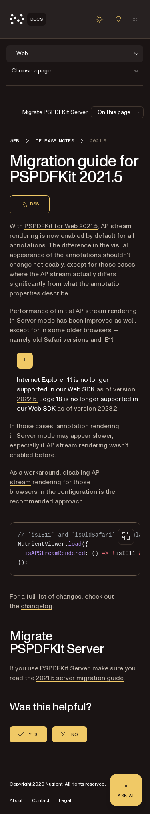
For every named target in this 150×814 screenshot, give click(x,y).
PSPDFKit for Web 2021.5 (61, 226)
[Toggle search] (118, 19)
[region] (75, 549)
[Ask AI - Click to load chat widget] (126, 790)
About (16, 800)
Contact (40, 800)
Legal (65, 800)
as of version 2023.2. (87, 408)
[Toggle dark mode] (99, 19)
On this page (120, 112)
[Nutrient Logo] (28, 19)
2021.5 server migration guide (80, 678)
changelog (36, 606)
